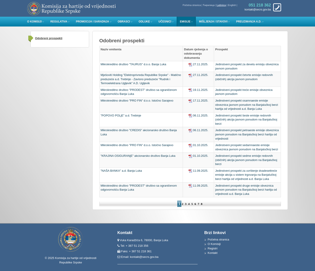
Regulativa (58, 21)
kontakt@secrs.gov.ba (144, 257)
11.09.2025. (198, 170)
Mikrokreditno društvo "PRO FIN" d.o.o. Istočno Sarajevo (137, 100)
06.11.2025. (198, 115)
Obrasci (124, 21)
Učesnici (165, 21)
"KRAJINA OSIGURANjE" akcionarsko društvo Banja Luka (138, 155)
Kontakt (212, 253)
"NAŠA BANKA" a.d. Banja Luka (121, 170)
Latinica (221, 5)
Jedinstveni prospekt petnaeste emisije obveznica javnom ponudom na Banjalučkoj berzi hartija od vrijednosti (247, 134)
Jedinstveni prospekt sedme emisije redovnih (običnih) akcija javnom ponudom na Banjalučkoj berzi (246, 160)
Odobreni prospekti (48, 38)
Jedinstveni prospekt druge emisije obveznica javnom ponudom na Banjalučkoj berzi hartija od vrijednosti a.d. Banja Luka (246, 190)
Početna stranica (192, 5)
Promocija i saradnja (92, 21)
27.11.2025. (198, 64)
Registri (212, 248)
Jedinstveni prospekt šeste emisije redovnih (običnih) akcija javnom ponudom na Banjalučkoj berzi (246, 119)
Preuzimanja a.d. (248, 21)
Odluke (144, 21)
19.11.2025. (198, 90)
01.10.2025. (198, 145)
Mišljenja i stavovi (213, 21)
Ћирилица (209, 5)
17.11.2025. (198, 100)
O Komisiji (34, 21)
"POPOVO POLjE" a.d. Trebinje (121, 115)
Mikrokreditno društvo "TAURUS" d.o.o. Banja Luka (133, 64)
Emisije (185, 21)
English (232, 5)
